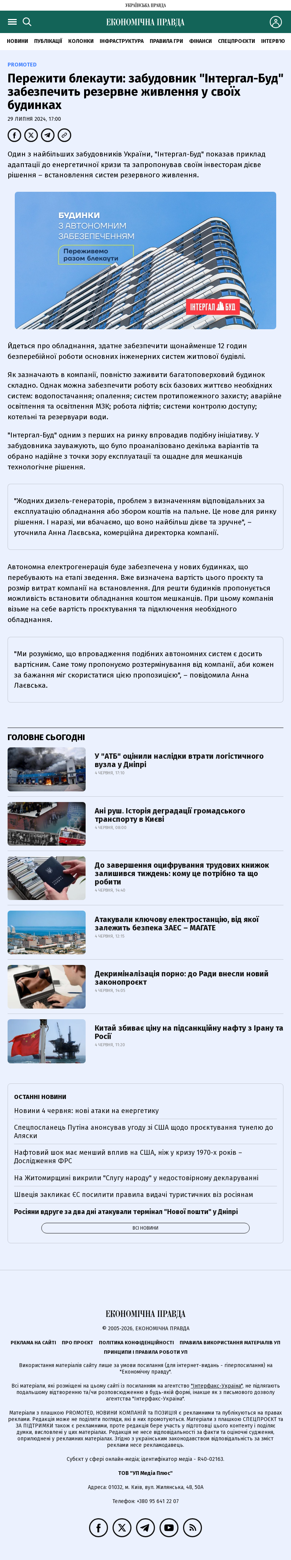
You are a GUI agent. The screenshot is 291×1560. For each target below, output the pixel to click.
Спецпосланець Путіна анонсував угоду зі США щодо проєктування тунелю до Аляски (143, 1131)
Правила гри (166, 41)
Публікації (48, 41)
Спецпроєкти (236, 41)
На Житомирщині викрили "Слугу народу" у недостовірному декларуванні (136, 1178)
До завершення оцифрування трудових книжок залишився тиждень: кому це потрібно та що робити (182, 873)
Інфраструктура (122, 41)
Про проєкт (77, 1342)
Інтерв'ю (273, 41)
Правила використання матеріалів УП (230, 1342)
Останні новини (40, 1097)
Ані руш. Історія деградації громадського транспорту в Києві (170, 815)
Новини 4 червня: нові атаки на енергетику (86, 1111)
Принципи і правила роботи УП (146, 1352)
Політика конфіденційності (136, 1342)
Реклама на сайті (33, 1342)
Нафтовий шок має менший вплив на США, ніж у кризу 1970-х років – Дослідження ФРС (128, 1156)
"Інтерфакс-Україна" (216, 1386)
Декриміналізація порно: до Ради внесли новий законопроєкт (182, 978)
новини (17, 41)
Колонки (81, 41)
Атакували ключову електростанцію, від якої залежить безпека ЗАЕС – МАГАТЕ (177, 923)
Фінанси (200, 41)
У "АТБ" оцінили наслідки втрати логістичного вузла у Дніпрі (179, 760)
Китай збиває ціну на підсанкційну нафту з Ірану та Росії (189, 1032)
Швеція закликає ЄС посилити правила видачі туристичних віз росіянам (133, 1195)
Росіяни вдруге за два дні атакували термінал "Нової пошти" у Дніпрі (126, 1212)
